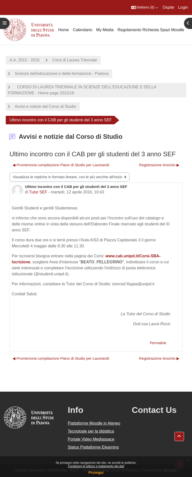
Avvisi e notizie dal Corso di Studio (45, 106)
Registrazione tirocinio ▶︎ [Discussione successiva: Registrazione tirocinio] (159, 165)
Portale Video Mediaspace (91, 439)
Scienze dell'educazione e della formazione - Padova (61, 73)
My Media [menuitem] (105, 30)
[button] (144, 7)
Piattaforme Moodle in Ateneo (94, 423)
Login (183, 7)
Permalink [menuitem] (158, 343)
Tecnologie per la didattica (91, 431)
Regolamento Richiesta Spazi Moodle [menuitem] (151, 30)
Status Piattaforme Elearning (93, 447)
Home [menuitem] (63, 30)
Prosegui (96, 473)
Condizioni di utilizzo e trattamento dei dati (96, 466)
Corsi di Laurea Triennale (74, 60)
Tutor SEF (38, 192)
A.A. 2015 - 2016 (25, 60)
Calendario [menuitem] (82, 30)
